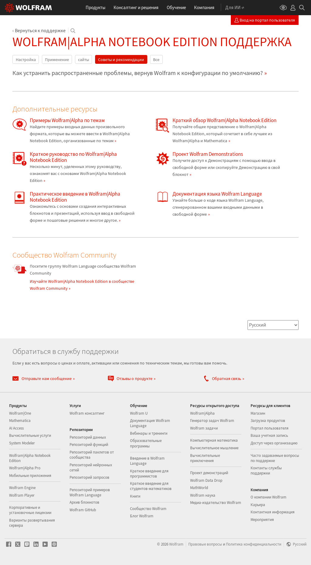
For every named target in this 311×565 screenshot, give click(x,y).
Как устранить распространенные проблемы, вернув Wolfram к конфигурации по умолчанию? (137, 73)
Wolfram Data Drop (206, 480)
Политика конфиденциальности (253, 544)
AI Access (16, 428)
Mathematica (20, 420)
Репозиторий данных (88, 437)
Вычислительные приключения (205, 458)
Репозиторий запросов (89, 477)
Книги (135, 496)
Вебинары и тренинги (148, 433)
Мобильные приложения (30, 475)
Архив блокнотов (84, 502)
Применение (57, 59)
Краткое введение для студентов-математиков (151, 486)
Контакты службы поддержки (266, 470)
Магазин (258, 413)
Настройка (26, 59)
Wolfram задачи (204, 428)
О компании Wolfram (268, 497)
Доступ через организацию (274, 443)
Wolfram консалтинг (87, 413)
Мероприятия (262, 519)
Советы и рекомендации (121, 59)
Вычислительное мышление (214, 447)
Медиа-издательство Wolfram (215, 502)
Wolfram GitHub (83, 509)
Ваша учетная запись (269, 435)
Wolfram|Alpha (202, 413)
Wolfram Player (22, 495)
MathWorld (199, 487)
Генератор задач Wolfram (212, 420)
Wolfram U (139, 413)
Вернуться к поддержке (40, 30)
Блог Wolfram (141, 516)
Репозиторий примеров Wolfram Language (90, 492)
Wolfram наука (202, 495)
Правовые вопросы (205, 544)
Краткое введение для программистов (149, 473)
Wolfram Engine (22, 487)
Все (156, 59)
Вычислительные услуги (30, 435)
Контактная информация (273, 512)
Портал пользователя (270, 428)
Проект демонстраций (209, 472)
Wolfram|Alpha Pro (24, 468)
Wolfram (176, 544)
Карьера (258, 504)
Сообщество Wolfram (148, 508)
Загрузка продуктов (268, 420)
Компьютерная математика (214, 440)
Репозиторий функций (89, 444)
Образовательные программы (146, 443)
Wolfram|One (20, 413)
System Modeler (22, 443)
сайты (83, 59)
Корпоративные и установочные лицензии (30, 510)
